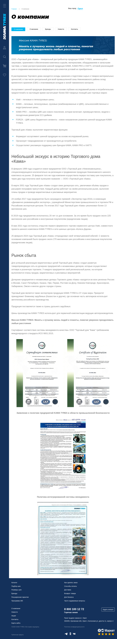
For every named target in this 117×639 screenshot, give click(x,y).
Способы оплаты (70, 586)
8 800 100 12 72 (74, 609)
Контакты (74, 29)
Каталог (14, 582)
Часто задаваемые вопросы (74, 601)
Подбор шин (16, 586)
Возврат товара (70, 593)
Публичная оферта (17, 635)
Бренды (48, 29)
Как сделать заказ (70, 582)
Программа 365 (17, 601)
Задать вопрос (108, 609)
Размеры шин (16, 590)
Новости (61, 29)
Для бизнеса (69, 597)
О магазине (34, 29)
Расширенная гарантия (20, 597)
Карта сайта (15, 623)
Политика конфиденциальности (74, 627)
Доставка (67, 590)
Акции (13, 616)
